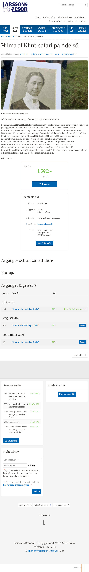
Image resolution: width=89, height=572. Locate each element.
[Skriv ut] (80, 354)
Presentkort (81, 21)
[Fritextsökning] (71, 5)
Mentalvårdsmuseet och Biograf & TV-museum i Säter (18, 429)
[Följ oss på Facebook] (44, 522)
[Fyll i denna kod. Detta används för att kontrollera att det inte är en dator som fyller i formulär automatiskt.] (15, 465)
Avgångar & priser (17, 285)
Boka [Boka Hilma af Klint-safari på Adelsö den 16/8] (82, 325)
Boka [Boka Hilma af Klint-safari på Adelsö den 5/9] (82, 342)
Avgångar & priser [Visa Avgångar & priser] (69, 54)
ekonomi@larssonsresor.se (49, 218)
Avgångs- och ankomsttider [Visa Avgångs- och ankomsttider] (41, 54)
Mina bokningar (64, 17)
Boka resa (44, 184)
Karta (6, 273)
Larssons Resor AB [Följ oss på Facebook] (45, 224)
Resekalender (49, 17)
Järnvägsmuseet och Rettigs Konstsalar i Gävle (18, 414)
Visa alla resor (11, 441)
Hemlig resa (14, 422)
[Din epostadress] (22, 460)
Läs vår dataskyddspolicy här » (17, 485)
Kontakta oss (80, 17)
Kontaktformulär (45, 243)
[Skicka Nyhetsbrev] (36, 491)
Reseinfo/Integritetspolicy (61, 21)
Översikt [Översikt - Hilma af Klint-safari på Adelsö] (23, 54)
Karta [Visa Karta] (57, 54)
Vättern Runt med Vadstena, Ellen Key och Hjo (17, 396)
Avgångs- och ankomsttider (25, 260)
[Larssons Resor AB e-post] (43, 550)
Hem (38, 17)
